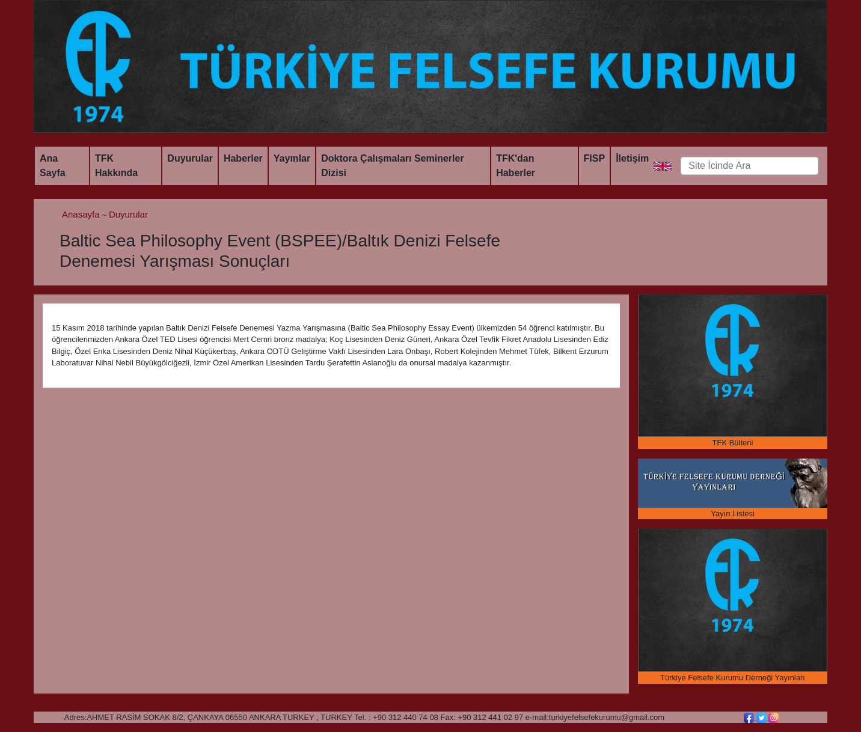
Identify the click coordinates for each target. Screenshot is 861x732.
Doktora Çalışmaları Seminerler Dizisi (392, 165)
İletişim (632, 158)
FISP (594, 158)
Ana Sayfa (53, 165)
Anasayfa (82, 214)
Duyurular (190, 158)
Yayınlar (292, 158)
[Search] (749, 166)
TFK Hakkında (116, 165)
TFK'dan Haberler (515, 165)
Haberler (243, 158)
